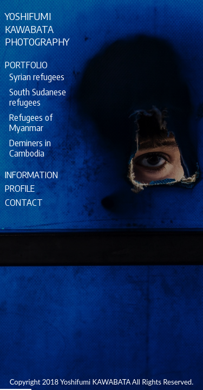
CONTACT (24, 202)
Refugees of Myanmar (31, 122)
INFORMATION (31, 174)
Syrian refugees (36, 77)
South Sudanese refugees (37, 97)
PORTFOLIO (26, 64)
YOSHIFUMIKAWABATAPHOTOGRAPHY (37, 29)
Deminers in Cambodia (30, 148)
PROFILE (20, 188)
